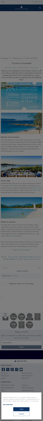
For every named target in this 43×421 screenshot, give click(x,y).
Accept (21, 409)
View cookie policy (8, 404)
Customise (21, 414)
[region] (21, 406)
